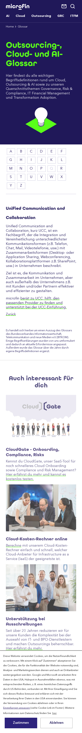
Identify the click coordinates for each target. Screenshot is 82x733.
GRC (60, 16)
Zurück (11, 314)
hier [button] (54, 713)
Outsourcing (41, 16)
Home (10, 26)
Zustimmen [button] (21, 723)
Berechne (13, 571)
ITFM (74, 16)
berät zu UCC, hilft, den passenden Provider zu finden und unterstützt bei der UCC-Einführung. (36, 303)
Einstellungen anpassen (16, 708)
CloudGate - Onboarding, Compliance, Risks (32, 477)
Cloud (20, 16)
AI (7, 16)
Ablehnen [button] (56, 723)
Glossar (23, 26)
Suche (73, 6)
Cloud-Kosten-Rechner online (36, 564)
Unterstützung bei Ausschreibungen (25, 647)
